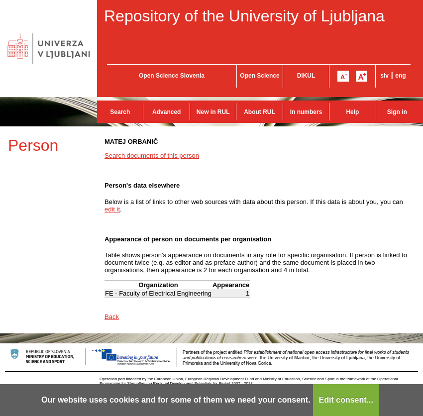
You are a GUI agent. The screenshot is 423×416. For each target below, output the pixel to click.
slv (384, 75)
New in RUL (213, 111)
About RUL (259, 111)
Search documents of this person (152, 155)
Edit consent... (346, 400)
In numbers (306, 111)
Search (120, 111)
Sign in (397, 111)
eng (400, 75)
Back (112, 316)
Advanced (166, 111)
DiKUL (306, 75)
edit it (112, 209)
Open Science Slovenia (172, 75)
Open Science (259, 75)
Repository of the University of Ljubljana (244, 16)
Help (352, 111)
